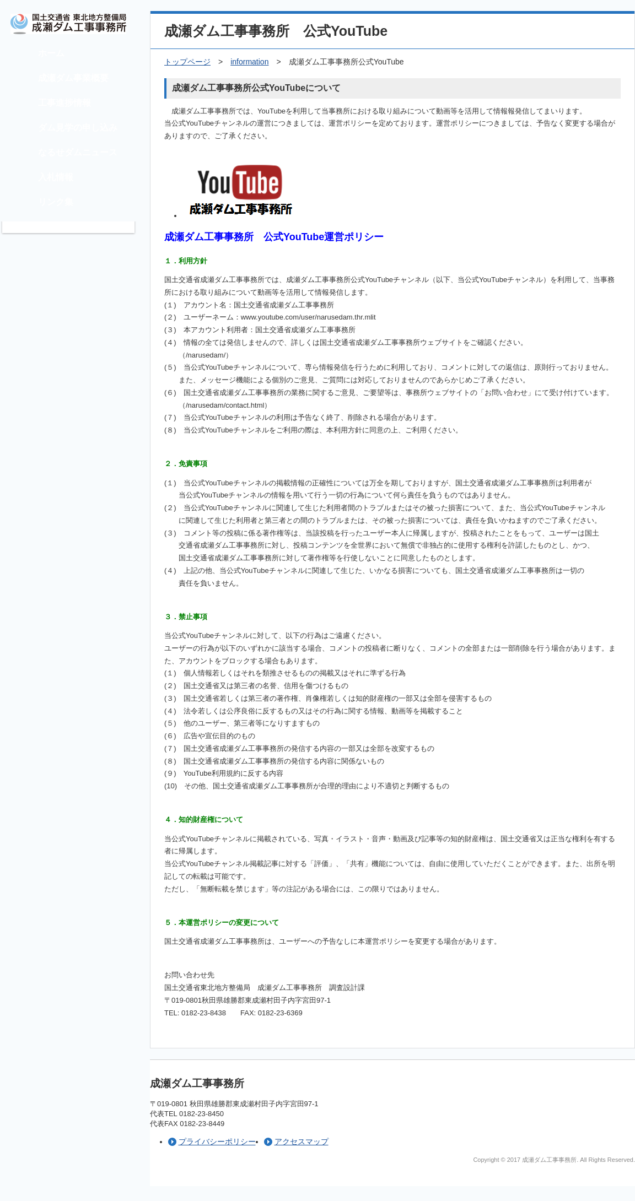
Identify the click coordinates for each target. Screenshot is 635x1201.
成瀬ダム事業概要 (73, 78)
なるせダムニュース (77, 152)
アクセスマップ (302, 1141)
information (249, 61)
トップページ (187, 61)
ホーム (51, 53)
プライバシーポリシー (217, 1141)
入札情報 (55, 177)
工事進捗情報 (64, 102)
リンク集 (55, 202)
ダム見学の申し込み (77, 127)
